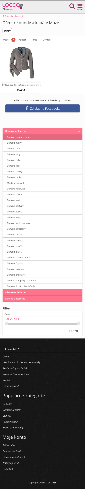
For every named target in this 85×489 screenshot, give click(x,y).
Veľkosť (23, 39)
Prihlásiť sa (9, 445)
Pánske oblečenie (15, 292)
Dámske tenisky (11, 409)
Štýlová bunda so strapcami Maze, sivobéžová (24, 84)
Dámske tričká (14, 148)
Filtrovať (73, 330)
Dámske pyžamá (15, 268)
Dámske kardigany (16, 228)
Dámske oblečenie (13, 16)
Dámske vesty (14, 217)
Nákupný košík (11, 463)
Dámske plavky (14, 251)
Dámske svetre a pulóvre (19, 223)
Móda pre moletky (16, 182)
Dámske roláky (14, 234)
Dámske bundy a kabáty (19, 137)
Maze (6, 39)
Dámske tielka (14, 159)
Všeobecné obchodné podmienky (21, 362)
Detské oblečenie (15, 298)
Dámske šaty (13, 165)
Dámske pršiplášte (16, 274)
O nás (6, 356)
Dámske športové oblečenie (21, 286)
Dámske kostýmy (15, 205)
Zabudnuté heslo (12, 451)
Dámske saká (13, 200)
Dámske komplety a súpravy (21, 280)
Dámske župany (15, 263)
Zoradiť (47, 39)
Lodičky (7, 415)
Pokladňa (8, 468)
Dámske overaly (15, 240)
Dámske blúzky (14, 171)
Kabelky (7, 403)
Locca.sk (52, 482)
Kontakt (7, 380)
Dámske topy (13, 154)
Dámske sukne (14, 194)
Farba (35, 39)
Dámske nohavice (16, 188)
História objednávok (14, 457)
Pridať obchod (11, 386)
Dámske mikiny (14, 142)
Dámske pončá (14, 246)
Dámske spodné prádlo (18, 257)
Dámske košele (14, 211)
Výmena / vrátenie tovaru (17, 374)
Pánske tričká (10, 421)
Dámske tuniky (14, 177)
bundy (7, 30)
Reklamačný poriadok (15, 368)
